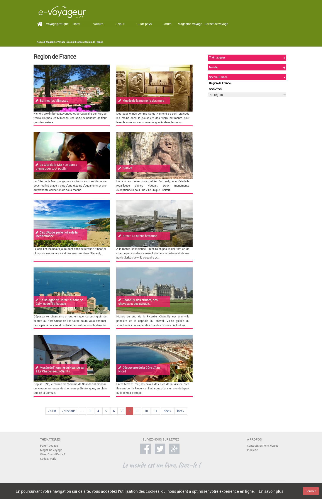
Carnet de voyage (216, 24)
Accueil (41, 41)
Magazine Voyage (190, 24)
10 (146, 411)
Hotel (76, 24)
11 (156, 411)
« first (52, 411)
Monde (213, 67)
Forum (167, 24)
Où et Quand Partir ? (52, 454)
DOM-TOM (215, 89)
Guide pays (144, 24)
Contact (252, 445)
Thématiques (217, 57)
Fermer (310, 491)
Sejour (119, 24)
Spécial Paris (48, 459)
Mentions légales (267, 445)
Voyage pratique (57, 24)
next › (167, 411)
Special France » (75, 41)
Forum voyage (49, 445)
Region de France (93, 41)
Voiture (98, 24)
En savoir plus (271, 491)
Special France (218, 77)
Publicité (252, 450)
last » (181, 411)
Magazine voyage (51, 450)
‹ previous (68, 411)
